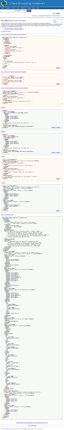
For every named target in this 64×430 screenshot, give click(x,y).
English (18, 422)
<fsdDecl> (3, 107)
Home (2, 8)
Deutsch (22, 422)
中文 (46, 422)
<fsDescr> (3, 182)
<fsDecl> (3, 156)
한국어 (43, 422)
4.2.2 (9, 428)
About (33, 8)
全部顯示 (58, 127)
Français (35, 422)
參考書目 (58, 68)
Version (7, 428)
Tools (18, 8)
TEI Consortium (31, 425)
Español (26, 422)
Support (29, 8)
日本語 (39, 422)
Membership (23, 8)
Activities (13, 8)
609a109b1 (25, 428)
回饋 (35, 425)
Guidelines (7, 8)
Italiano (30, 422)
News (38, 8)
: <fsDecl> (6, 20)
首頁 (55, 20)
